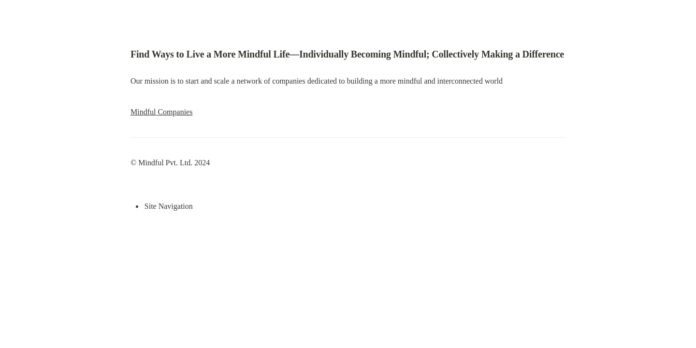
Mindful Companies (161, 112)
